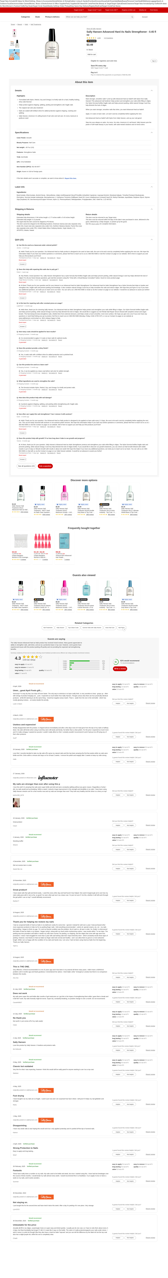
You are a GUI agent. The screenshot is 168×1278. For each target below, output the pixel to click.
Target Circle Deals (40, 6)
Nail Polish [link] (121, 627)
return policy (95, 224)
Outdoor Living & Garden (78, 1)
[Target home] (13, 17)
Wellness (146, 1)
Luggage (153, 1)
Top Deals (29, 6)
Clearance (130, 3)
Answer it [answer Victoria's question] (23, 459)
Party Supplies (71, 3)
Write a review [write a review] (120, 669)
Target (13, 24)
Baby (120, 1)
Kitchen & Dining (63, 1)
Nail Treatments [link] (48, 627)
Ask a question (45, 466)
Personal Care (132, 1)
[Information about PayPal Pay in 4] (122, 73)
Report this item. (70, 178)
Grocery (98, 1)
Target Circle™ (79, 10)
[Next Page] (124, 629)
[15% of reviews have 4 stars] (84, 663)
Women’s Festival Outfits (15, 6)
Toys (9, 3)
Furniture (91, 1)
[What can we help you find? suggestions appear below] (99, 17)
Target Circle (107, 6)
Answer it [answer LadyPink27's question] (23, 326)
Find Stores (116, 6)
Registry (92, 6)
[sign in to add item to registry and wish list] (154, 61)
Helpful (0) (43, 258)
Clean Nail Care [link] (109, 627)
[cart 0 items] (154, 17)
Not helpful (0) (51, 258)
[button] (92, 41)
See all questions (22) (26, 466)
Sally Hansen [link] (60, 627)
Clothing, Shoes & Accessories (40, 1)
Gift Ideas (80, 3)
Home (54, 1)
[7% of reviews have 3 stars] (84, 665)
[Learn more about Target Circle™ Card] (122, 66)
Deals (124, 3)
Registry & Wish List (128, 10)
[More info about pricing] (136, 45)
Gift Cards (88, 3)
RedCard (98, 6)
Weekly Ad (51, 6)
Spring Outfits (154, 3)
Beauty (124, 1)
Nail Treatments (36, 24)
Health (140, 1)
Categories (26, 17)
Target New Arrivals (7, 1)
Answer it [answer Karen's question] (23, 433)
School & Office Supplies (56, 3)
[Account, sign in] (143, 17)
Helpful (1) (44, 373)
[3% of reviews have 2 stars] (84, 667)
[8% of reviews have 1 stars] (84, 669)
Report (59, 258)
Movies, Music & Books (38, 3)
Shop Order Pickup (62, 6)
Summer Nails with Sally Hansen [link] (92, 627)
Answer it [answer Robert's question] (23, 298)
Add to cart (92, 54)
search (132, 17)
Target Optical (116, 3)
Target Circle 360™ (111, 10)
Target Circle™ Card (94, 10)
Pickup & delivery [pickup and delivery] (53, 17)
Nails (26, 24)
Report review (150, 703)
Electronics (15, 3)
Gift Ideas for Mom (22, 1)
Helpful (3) (45, 280)
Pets (93, 3)
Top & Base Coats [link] (73, 627)
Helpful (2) (43, 291)
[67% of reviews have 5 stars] (84, 661)
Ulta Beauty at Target (103, 3)
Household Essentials (109, 1)
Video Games (24, 3)
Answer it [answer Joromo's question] (23, 264)
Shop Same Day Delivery (79, 6)
